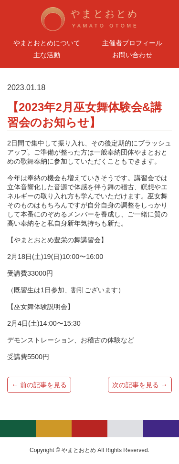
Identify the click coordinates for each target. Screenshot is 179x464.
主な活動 (46, 55)
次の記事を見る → (140, 385)
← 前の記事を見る (39, 385)
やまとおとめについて (46, 43)
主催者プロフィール (132, 43)
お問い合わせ (132, 55)
